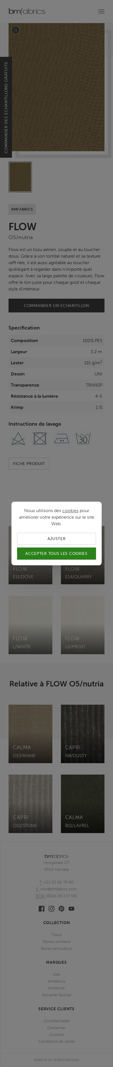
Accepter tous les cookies (56, 553)
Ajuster (57, 538)
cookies (70, 510)
